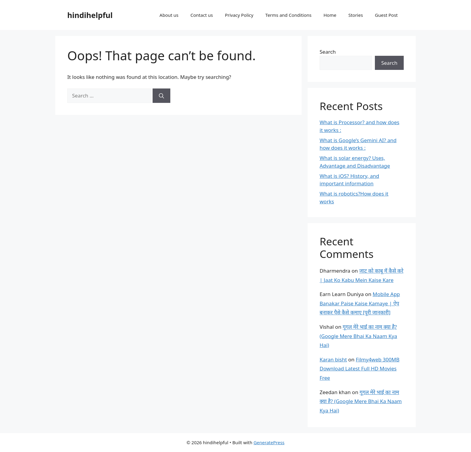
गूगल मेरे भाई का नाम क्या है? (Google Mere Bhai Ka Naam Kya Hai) (358, 336)
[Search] (161, 95)
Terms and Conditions (288, 15)
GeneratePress (269, 442)
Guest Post (386, 15)
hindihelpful (90, 15)
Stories (355, 15)
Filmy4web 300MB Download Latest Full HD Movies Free (360, 368)
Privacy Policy (239, 15)
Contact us (201, 15)
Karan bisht (333, 359)
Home (330, 15)
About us (169, 15)
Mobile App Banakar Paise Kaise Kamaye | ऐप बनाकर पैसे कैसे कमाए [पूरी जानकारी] (360, 303)
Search (328, 51)
